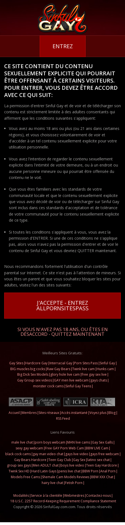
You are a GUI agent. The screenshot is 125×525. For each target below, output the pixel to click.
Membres (29, 412)
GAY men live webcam (71, 380)
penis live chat (69, 471)
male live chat (22, 442)
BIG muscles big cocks (27, 369)
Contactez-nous (98, 495)
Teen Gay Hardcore (101, 465)
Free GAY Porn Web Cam (64, 448)
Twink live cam (83, 369)
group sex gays (19, 465)
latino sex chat (98, 459)
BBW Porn (90, 471)
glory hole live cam (65, 374)
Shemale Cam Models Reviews (65, 477)
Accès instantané (74, 412)
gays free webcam (104, 454)
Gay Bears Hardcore (30, 459)
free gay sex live (94, 374)
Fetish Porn (73, 482)
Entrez (62, 46)
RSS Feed (63, 418)
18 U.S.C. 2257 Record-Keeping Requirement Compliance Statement (63, 501)
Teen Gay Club (59, 459)
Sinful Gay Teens (78, 386)
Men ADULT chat (46, 465)
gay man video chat (48, 454)
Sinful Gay (107, 363)
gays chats (99, 380)
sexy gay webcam (29, 448)
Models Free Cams (25, 477)
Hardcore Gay (36, 363)
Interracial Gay (60, 363)
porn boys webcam (50, 442)
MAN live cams (78, 442)
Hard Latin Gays (43, 471)
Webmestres (74, 495)
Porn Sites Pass (86, 363)
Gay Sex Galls (102, 442)
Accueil (14, 412)
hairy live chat (52, 482)
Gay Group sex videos (34, 380)
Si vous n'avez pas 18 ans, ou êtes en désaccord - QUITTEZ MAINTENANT (63, 331)
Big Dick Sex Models (32, 374)
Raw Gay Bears (58, 369)
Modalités (21, 495)
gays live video (76, 454)
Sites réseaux (49, 412)
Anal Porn (108, 471)
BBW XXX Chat (102, 477)
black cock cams (18, 454)
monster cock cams (48, 386)
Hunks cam (105, 369)
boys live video (72, 465)
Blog (112, 412)
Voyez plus (97, 412)
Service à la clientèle (46, 495)
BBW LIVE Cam (97, 448)
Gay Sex (79, 459)
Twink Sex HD (19, 471)
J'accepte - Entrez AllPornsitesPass (62, 305)
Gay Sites (16, 363)
